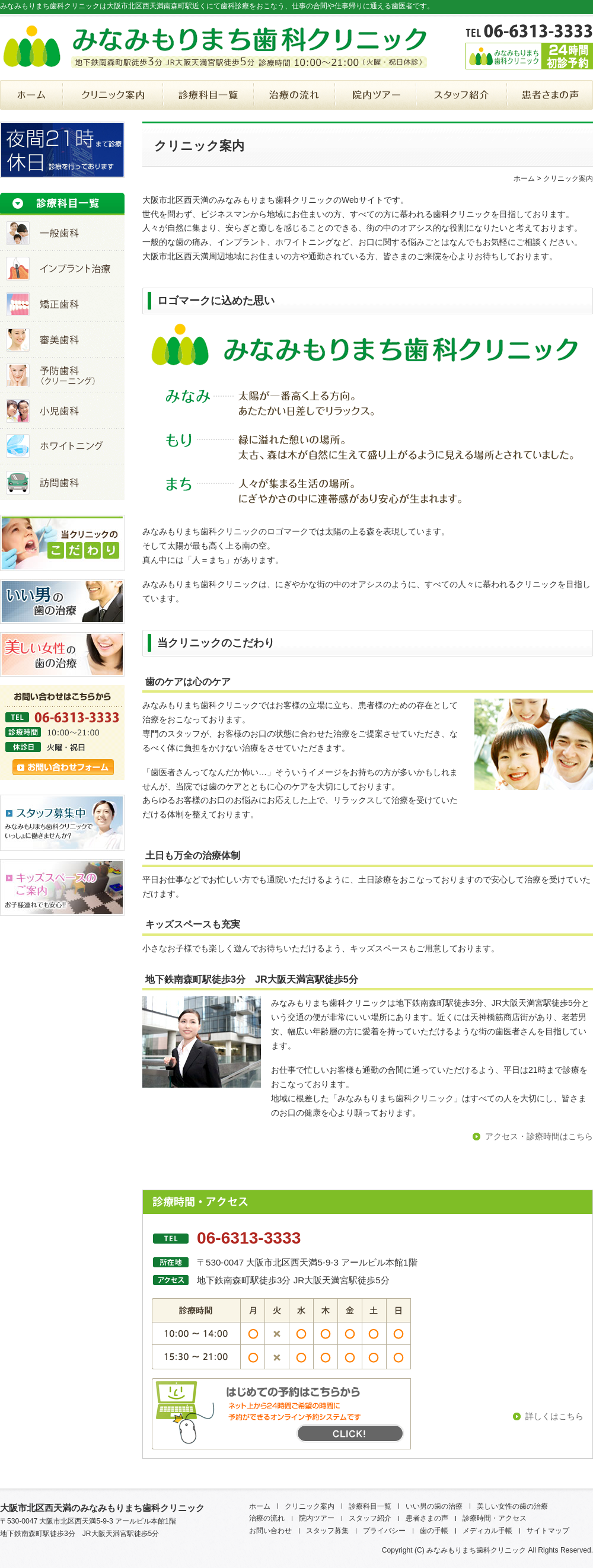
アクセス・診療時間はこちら (539, 1136)
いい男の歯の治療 (434, 1506)
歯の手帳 (434, 1530)
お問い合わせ (270, 1530)
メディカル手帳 (487, 1530)
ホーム (524, 178)
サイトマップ (548, 1530)
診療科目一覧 (370, 1506)
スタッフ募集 (327, 1530)
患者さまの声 (427, 1518)
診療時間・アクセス (495, 1518)
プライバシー (384, 1530)
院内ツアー (316, 1518)
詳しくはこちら (554, 1416)
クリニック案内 (309, 1506)
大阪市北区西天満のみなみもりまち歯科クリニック (102, 1508)
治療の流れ (267, 1518)
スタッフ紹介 (370, 1518)
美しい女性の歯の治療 (512, 1506)
